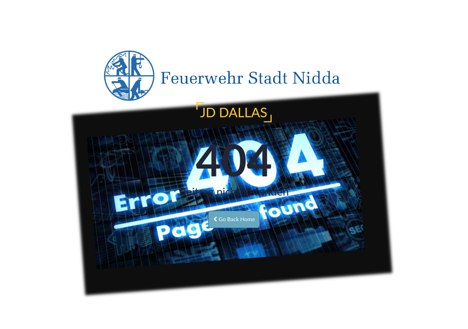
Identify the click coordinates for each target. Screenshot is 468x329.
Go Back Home (234, 219)
